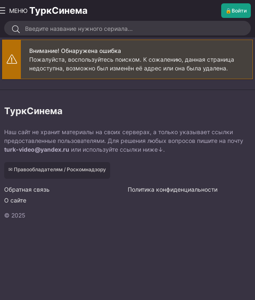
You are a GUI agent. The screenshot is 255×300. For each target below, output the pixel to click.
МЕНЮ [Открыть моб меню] (15, 10)
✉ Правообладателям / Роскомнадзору (57, 169)
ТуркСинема (58, 10)
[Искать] (15, 29)
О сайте (15, 200)
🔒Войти (236, 11)
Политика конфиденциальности (172, 189)
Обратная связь (27, 189)
